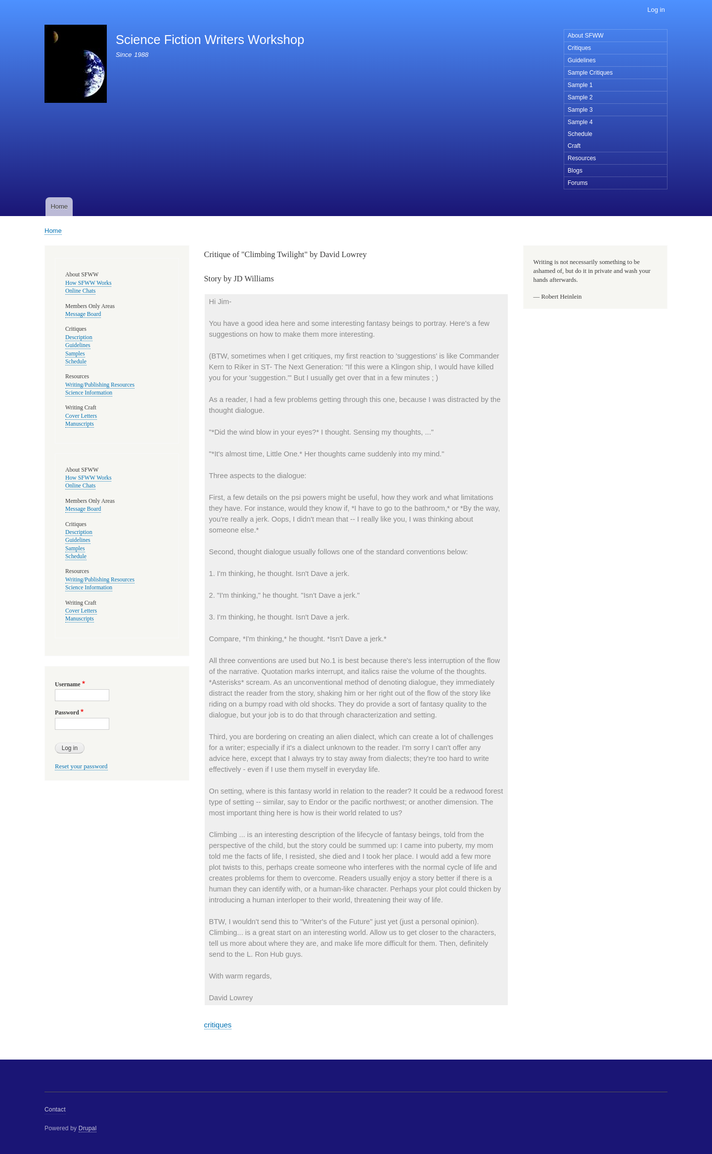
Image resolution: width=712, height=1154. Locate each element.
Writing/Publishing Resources (99, 385)
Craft (574, 145)
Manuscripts (79, 424)
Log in (656, 9)
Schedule (580, 134)
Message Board (83, 314)
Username (67, 684)
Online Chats (80, 291)
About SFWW (586, 35)
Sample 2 (580, 97)
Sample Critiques (590, 72)
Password (67, 712)
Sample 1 (580, 85)
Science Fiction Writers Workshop (210, 39)
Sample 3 (580, 109)
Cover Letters (81, 416)
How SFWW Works (88, 283)
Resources (582, 158)
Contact (55, 1109)
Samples (75, 354)
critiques (218, 1025)
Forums (578, 182)
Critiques (579, 47)
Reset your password (81, 766)
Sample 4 (580, 122)
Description (78, 337)
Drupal (88, 1128)
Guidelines (582, 60)
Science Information (88, 393)
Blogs (575, 170)
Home (59, 206)
